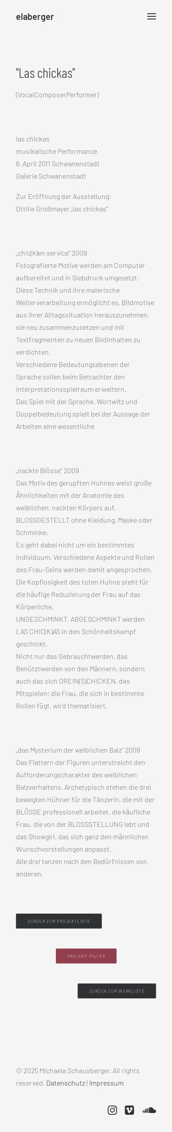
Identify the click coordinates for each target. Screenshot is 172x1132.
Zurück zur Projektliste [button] (58, 921)
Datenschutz (65, 1082)
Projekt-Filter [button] (86, 956)
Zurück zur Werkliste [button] (117, 991)
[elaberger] (35, 16)
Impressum (106, 1082)
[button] (151, 16)
